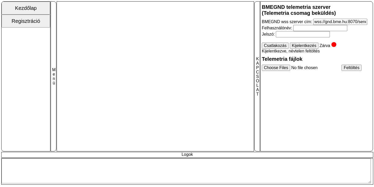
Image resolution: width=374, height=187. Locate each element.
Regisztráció (25, 21)
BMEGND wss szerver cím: (287, 21)
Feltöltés (351, 67)
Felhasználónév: (277, 28)
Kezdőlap (26, 8)
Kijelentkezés (304, 45)
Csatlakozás (275, 45)
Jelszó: (269, 34)
